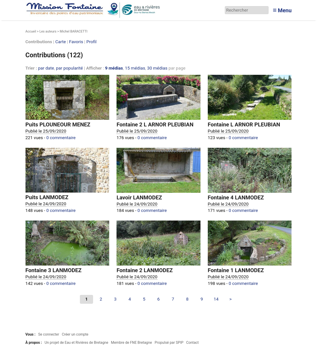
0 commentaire (61, 137)
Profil (91, 42)
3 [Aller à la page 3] (115, 299)
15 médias (135, 68)
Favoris (76, 42)
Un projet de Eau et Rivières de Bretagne (76, 342)
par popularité (69, 68)
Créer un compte (75, 334)
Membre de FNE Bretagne (131, 342)
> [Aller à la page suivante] (230, 299)
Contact (192, 342)
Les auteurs (47, 31)
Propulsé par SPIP (169, 342)
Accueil (30, 31)
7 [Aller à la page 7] (173, 299)
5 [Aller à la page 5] (144, 299)
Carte (60, 42)
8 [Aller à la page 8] (187, 299)
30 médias (157, 68)
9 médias (114, 68)
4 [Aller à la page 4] (130, 299)
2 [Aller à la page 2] (101, 299)
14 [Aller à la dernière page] (216, 299)
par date (46, 68)
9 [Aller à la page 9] (201, 299)
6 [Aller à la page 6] (158, 299)
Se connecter (48, 334)
